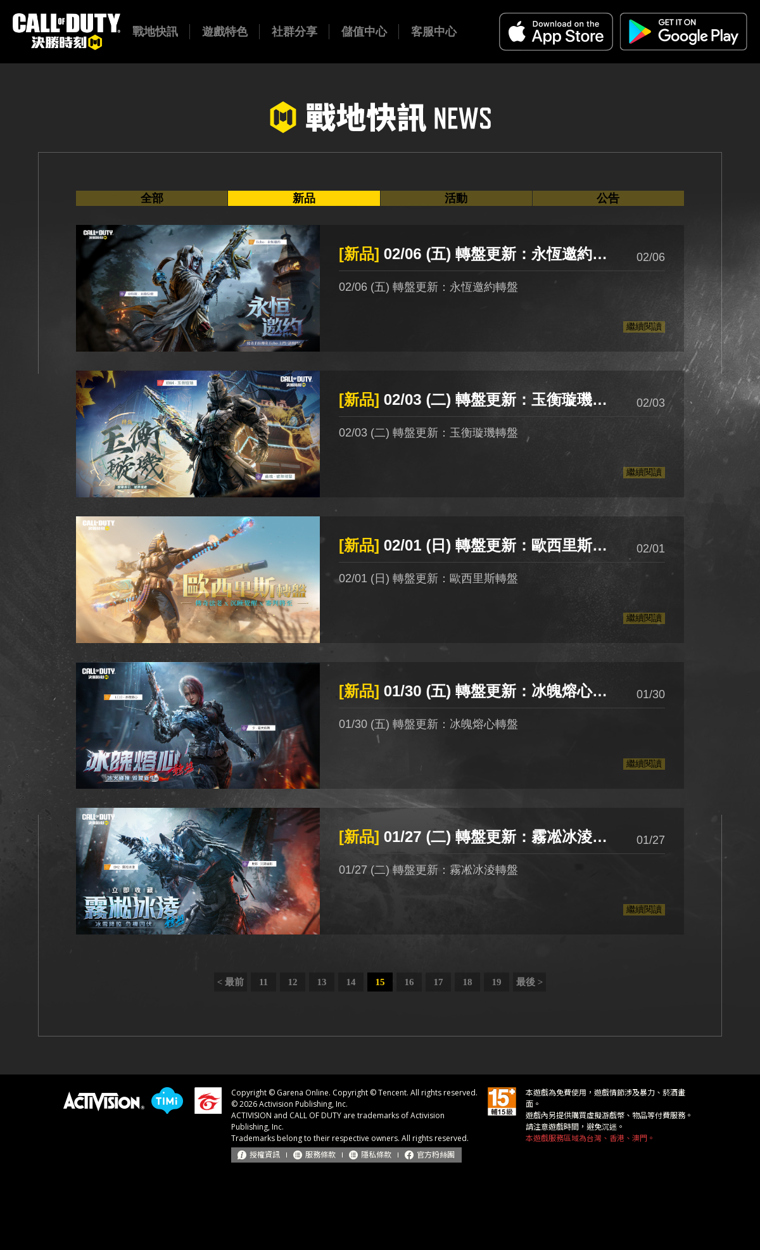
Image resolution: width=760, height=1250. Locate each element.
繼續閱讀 (644, 326)
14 (351, 982)
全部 (152, 198)
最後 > (529, 982)
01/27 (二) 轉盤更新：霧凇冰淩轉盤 (475, 836)
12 (293, 982)
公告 (608, 198)
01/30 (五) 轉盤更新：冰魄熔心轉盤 (475, 690)
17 (438, 982)
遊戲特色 (225, 31)
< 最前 (230, 982)
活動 (456, 198)
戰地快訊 (155, 31)
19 (497, 982)
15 (380, 982)
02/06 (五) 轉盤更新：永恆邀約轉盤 (475, 253)
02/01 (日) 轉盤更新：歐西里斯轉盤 (475, 545)
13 (322, 982)
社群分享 (294, 31)
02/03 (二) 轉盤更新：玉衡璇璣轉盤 (475, 399)
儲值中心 (364, 31)
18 (467, 982)
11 (263, 982)
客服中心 (434, 31)
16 (409, 982)
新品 (304, 198)
